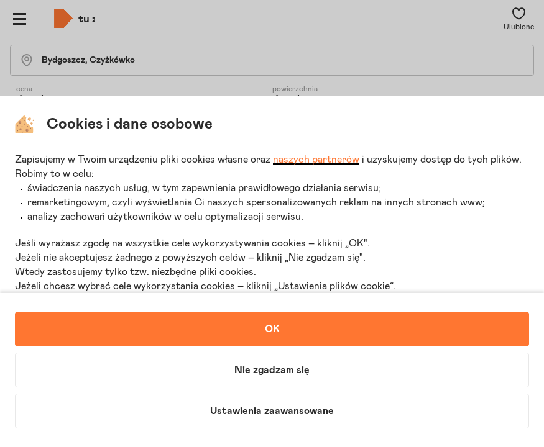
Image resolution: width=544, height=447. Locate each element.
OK (272, 329)
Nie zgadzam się (272, 370)
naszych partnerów (316, 160)
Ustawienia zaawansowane (272, 411)
